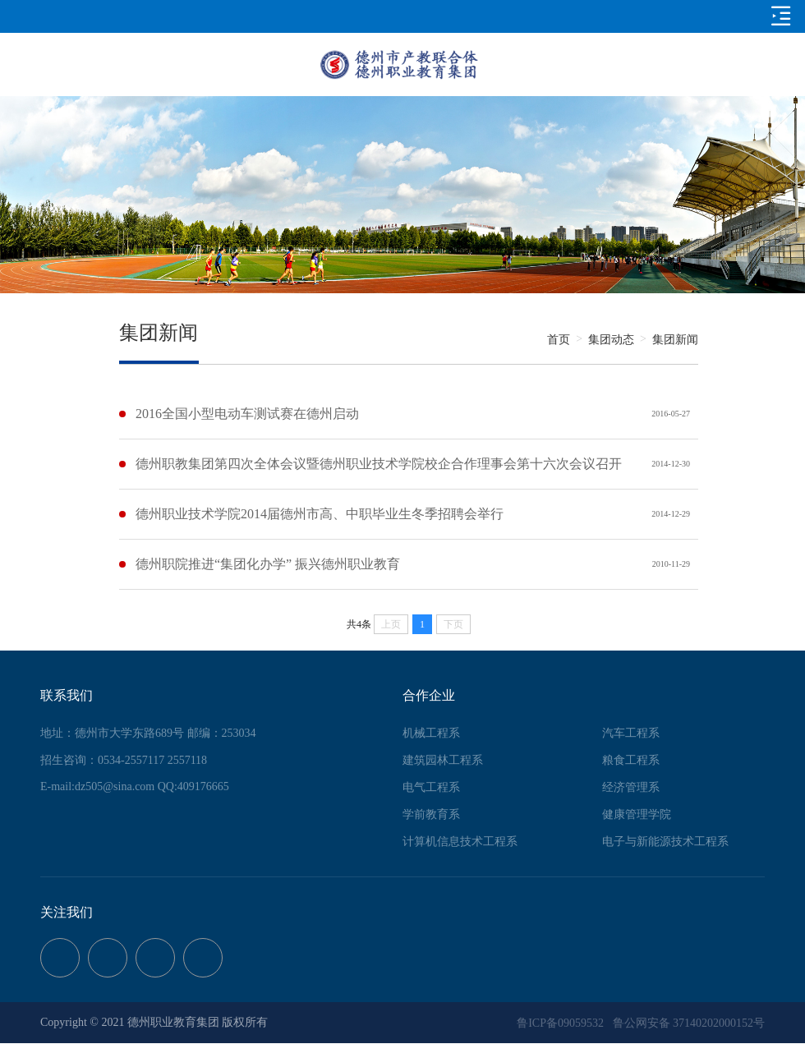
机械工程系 (431, 733)
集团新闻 (675, 339)
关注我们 (66, 912)
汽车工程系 (631, 733)
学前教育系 (431, 814)
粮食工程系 (631, 760)
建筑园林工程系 (442, 760)
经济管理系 (631, 787)
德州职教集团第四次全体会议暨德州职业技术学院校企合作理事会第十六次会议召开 (379, 464)
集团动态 (611, 339)
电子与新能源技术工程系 (665, 841)
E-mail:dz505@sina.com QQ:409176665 (134, 786)
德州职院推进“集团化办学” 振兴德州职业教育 (268, 564)
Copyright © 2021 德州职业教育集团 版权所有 (154, 1022)
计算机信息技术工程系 (460, 841)
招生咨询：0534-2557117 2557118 (123, 760)
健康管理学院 (636, 814)
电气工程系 (431, 787)
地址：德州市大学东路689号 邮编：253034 (148, 733)
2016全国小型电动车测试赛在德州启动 (247, 414)
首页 (558, 339)
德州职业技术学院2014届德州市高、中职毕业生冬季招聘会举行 (320, 514)
